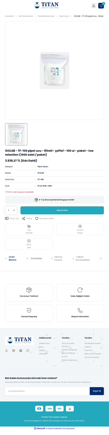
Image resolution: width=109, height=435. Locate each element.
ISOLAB (40, 173)
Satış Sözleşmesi (69, 364)
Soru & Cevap (58, 260)
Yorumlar (36, 260)
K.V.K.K (64, 361)
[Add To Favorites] (45, 218)
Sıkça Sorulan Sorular (68, 349)
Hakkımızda (44, 348)
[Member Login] (94, 6)
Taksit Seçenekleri (83, 260)
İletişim (42, 354)
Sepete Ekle (62, 210)
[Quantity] (11, 210)
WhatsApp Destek (92, 348)
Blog (41, 351)
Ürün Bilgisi (12, 260)
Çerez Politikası (68, 357)
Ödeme (88, 351)
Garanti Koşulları (92, 361)
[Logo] (46, 5)
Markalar (43, 358)
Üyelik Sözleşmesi (69, 354)
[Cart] (101, 6)
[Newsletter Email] (54, 395)
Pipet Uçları (42, 166)
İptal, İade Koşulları (93, 358)
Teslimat (88, 354)
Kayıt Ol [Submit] (97, 395)
